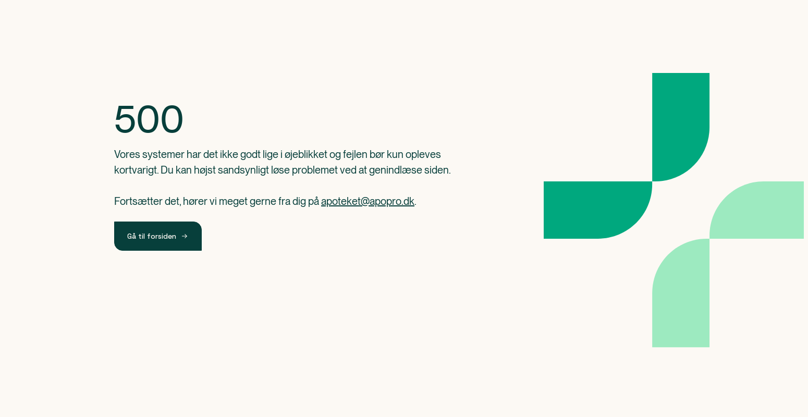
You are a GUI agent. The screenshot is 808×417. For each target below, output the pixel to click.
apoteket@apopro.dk (367, 201)
